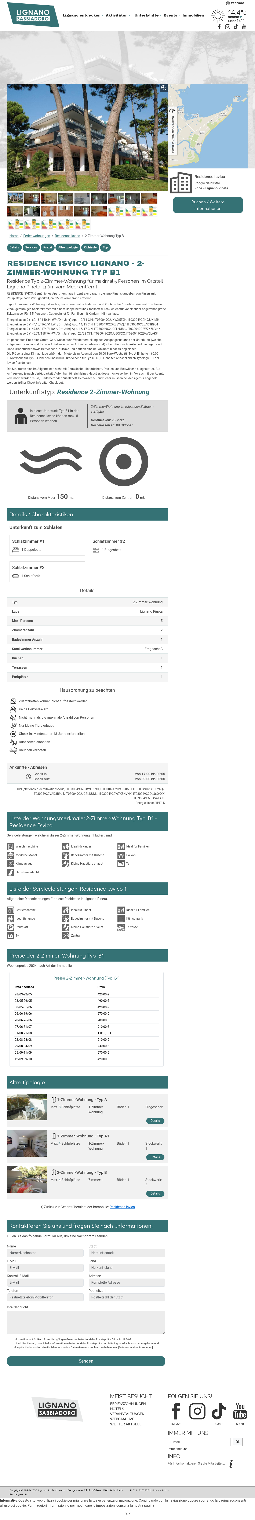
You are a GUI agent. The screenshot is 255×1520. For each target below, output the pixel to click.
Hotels (117, 1409)
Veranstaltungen (127, 1414)
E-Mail (11, 1261)
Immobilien (194, 15)
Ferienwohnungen (36, 236)
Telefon (12, 1291)
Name (11, 1246)
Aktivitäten (117, 15)
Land (92, 1261)
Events (171, 15)
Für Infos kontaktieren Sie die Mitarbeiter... (197, 1463)
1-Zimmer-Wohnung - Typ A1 (83, 1136)
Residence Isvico (67, 236)
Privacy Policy (160, 1490)
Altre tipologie (67, 247)
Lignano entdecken (82, 15)
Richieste (90, 247)
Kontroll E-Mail (18, 1276)
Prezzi (47, 247)
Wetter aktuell (125, 1424)
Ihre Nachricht (17, 1307)
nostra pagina (144, 1505)
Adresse (95, 1276)
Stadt (93, 1246)
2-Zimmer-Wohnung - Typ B (82, 1172)
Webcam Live (122, 1419)
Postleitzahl (97, 1291)
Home (14, 236)
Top (105, 247)
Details (14, 247)
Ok (238, 1442)
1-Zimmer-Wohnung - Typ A (82, 1099)
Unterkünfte (147, 15)
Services (31, 247)
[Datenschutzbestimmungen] (135, 1347)
